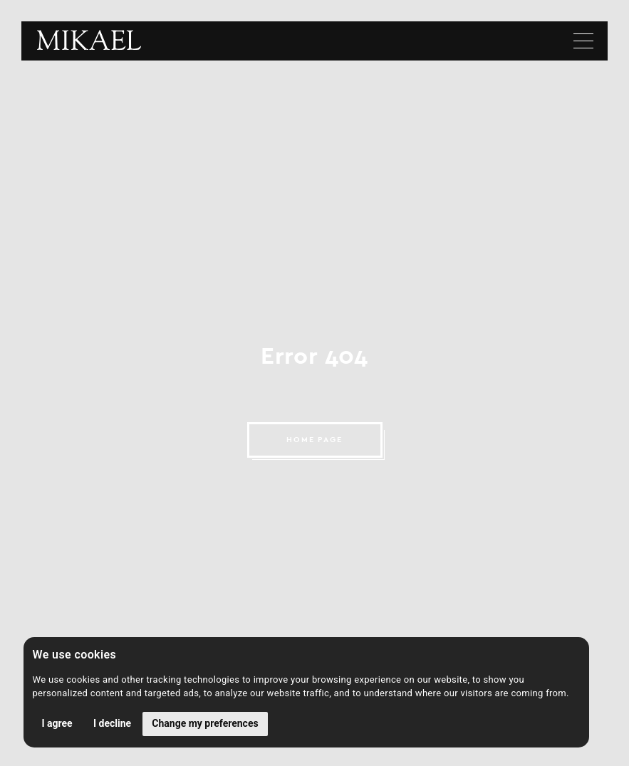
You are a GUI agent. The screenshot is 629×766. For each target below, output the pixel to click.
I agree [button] (57, 723)
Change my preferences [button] (205, 723)
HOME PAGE (314, 440)
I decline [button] (112, 723)
